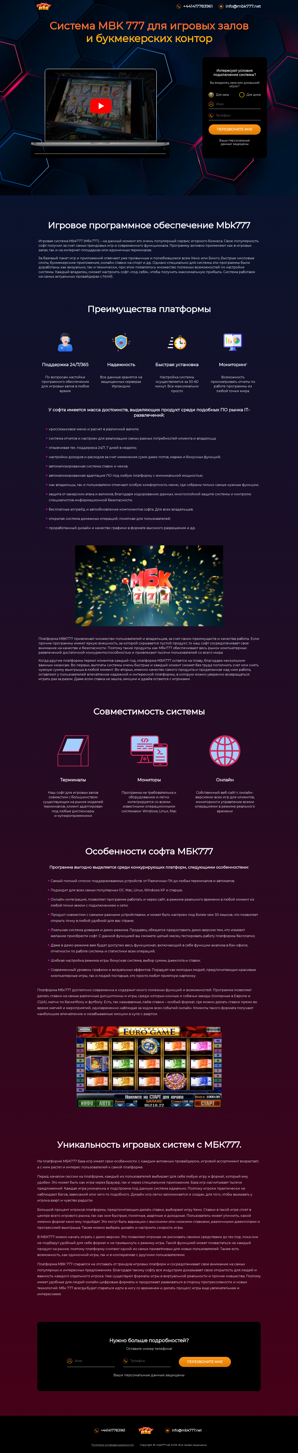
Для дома (250, 94)
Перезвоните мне (234, 129)
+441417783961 (113, 1430)
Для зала (219, 94)
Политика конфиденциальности (112, 1444)
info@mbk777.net (187, 1430)
